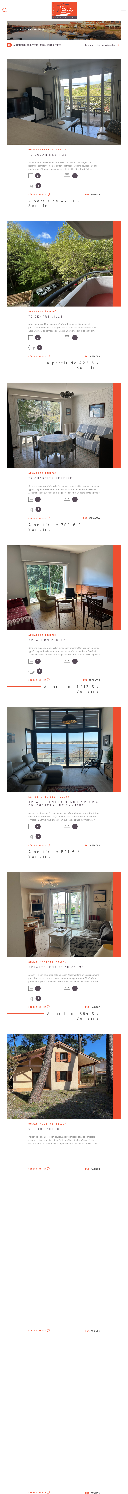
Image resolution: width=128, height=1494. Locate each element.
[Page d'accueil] (64, 10)
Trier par (89, 45)
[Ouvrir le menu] (123, 10)
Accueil (17, 29)
